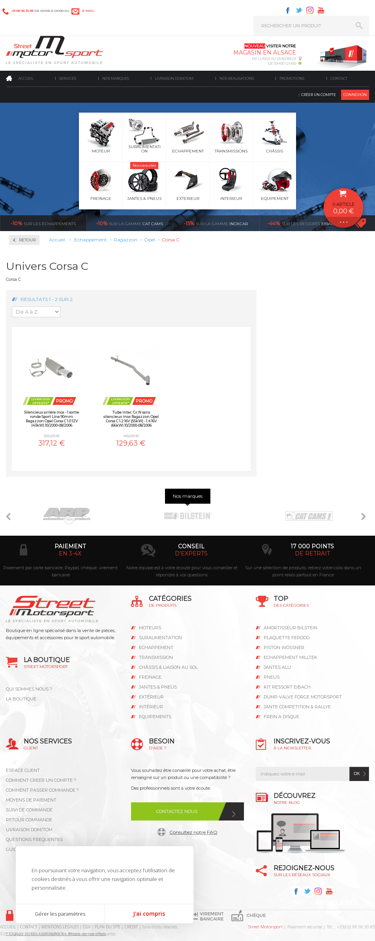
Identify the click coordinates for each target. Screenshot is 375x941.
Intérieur (151, 707)
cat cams (129, 223)
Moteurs (150, 627)
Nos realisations (236, 78)
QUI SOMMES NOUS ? (29, 689)
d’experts (191, 553)
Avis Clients (336, 902)
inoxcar (216, 223)
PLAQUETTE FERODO (286, 637)
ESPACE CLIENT (23, 770)
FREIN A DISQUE (281, 716)
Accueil (26, 78)
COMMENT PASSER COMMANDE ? (42, 790)
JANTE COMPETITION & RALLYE (297, 707)
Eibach (302, 223)
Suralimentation (160, 637)
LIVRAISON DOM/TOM (29, 829)
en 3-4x (70, 553)
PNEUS (271, 677)
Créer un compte (318, 94)
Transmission (156, 657)
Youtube (320, 10)
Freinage (150, 677)
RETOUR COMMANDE (29, 819)
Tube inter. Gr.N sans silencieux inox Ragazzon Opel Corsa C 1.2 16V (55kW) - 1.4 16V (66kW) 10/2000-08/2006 (131, 418)
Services (67, 78)
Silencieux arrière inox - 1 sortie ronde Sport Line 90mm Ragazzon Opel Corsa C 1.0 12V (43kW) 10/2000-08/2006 (51, 418)
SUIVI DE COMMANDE (29, 810)
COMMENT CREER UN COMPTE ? (41, 780)
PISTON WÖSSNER (284, 647)
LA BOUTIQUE (21, 699)
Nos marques (115, 78)
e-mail (88, 11)
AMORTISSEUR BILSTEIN (290, 627)
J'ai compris (149, 913)
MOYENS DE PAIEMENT (31, 800)
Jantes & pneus (158, 687)
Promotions (291, 78)
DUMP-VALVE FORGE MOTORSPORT (303, 697)
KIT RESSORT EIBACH (287, 687)
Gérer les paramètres (60, 913)
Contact (338, 78)
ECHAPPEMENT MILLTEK (290, 657)
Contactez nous (176, 811)
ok (357, 773)
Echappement (156, 647)
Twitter (298, 10)
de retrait (312, 553)
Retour (27, 240)
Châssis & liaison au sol (168, 667)
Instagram (309, 10)
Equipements (155, 716)
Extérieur (151, 697)
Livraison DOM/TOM (174, 78)
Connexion (355, 94)
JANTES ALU (277, 667)
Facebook (287, 10)
